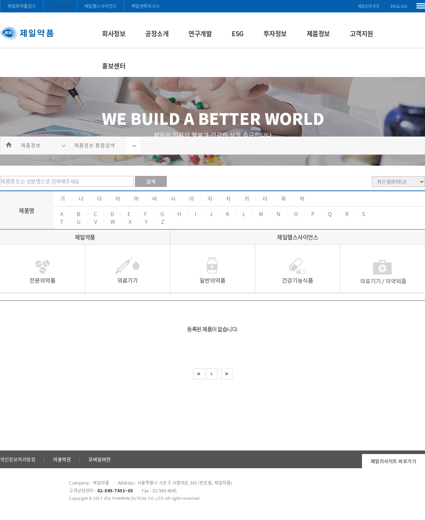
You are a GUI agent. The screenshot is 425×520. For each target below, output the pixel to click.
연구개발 (200, 33)
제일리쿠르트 (369, 6)
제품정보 (318, 33)
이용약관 (62, 459)
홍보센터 (113, 66)
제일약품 (60, 6)
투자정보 (275, 33)
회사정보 (113, 33)
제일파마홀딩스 (21, 6)
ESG (238, 33)
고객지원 (361, 33)
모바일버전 (100, 459)
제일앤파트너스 (145, 6)
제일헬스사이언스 (100, 6)
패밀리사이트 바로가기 (393, 461)
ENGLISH (399, 6)
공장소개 (157, 33)
